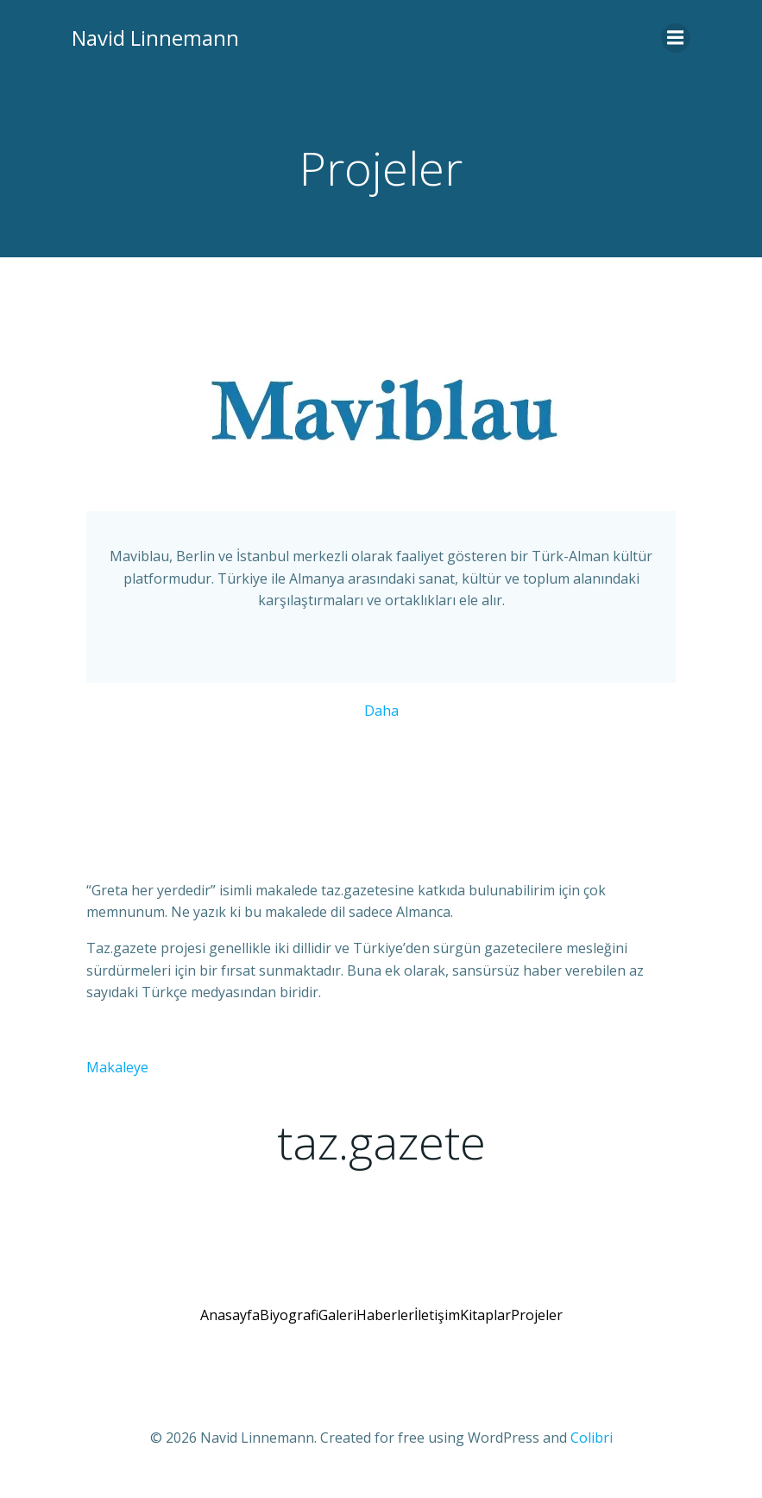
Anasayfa (230, 1327)
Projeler (537, 1327)
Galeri (337, 1327)
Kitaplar (485, 1327)
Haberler (385, 1327)
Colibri (591, 1451)
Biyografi (289, 1327)
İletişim (437, 1327)
